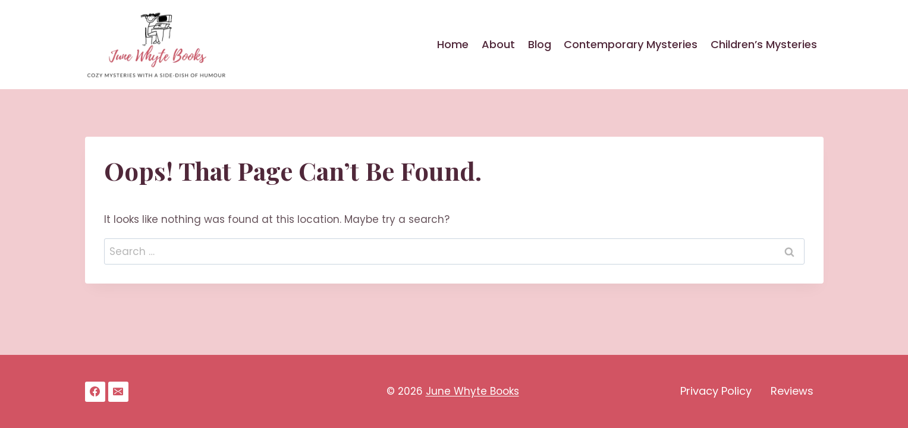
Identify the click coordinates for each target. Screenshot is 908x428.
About (498, 44)
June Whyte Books (472, 391)
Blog (539, 44)
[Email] (118, 392)
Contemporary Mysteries (631, 44)
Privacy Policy (716, 390)
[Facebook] (95, 392)
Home (453, 44)
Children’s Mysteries (764, 44)
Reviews (792, 390)
